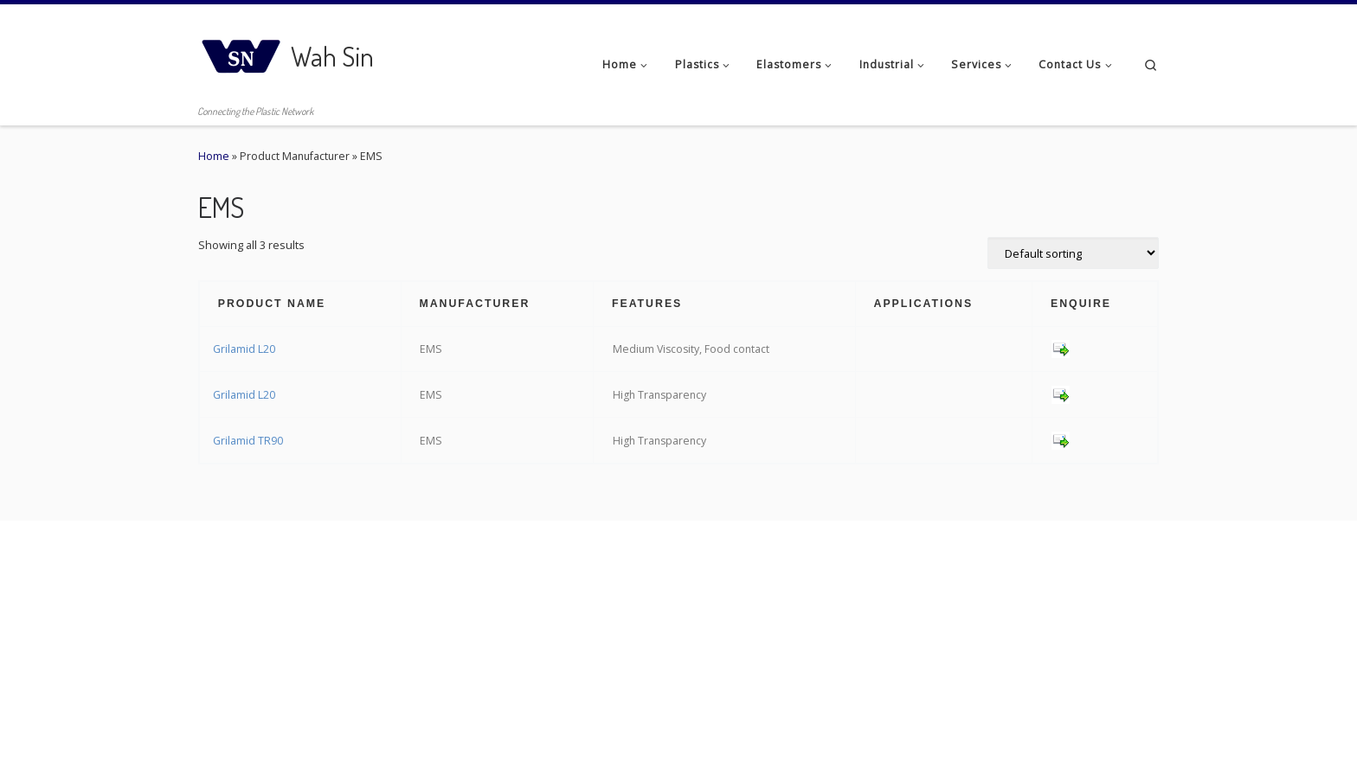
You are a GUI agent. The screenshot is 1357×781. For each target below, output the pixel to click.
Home (213, 156)
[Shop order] (1073, 253)
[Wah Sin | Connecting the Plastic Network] (241, 51)
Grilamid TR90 (248, 440)
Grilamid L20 (244, 349)
